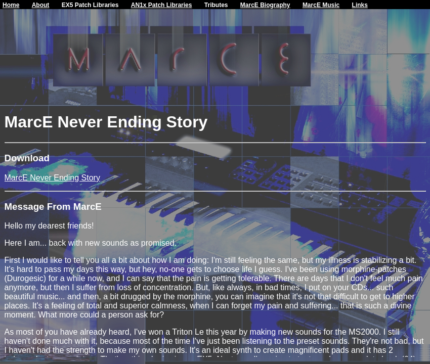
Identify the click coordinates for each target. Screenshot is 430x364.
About (41, 5)
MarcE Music (321, 5)
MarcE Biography (265, 5)
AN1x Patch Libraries (161, 5)
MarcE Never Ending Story (52, 177)
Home (11, 5)
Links (360, 5)
